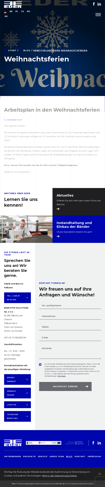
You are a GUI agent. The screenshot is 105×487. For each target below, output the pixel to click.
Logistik (11, 405)
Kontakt (80, 456)
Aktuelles (65, 195)
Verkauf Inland (11, 393)
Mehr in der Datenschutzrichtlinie (59, 475)
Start (12, 50)
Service (42, 456)
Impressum (94, 456)
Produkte (29, 456)
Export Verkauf (11, 379)
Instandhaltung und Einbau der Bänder (74, 225)
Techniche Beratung (12, 416)
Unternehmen (12, 456)
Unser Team (56, 456)
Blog (26, 50)
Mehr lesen (62, 376)
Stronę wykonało (69, 443)
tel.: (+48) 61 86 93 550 (13, 298)
